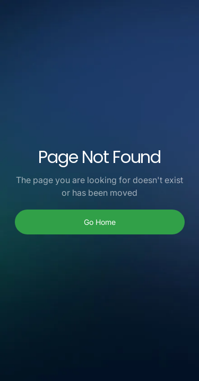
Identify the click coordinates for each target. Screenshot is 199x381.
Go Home (100, 221)
